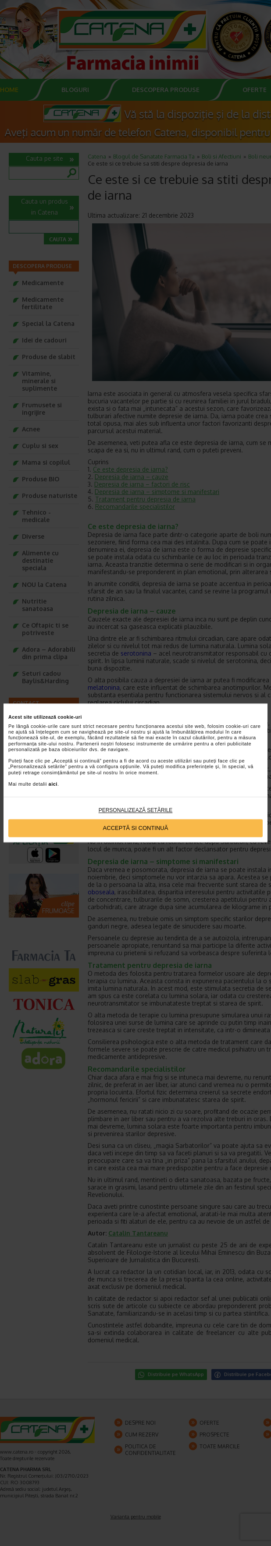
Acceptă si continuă (135, 828)
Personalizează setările (136, 811)
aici (53, 784)
